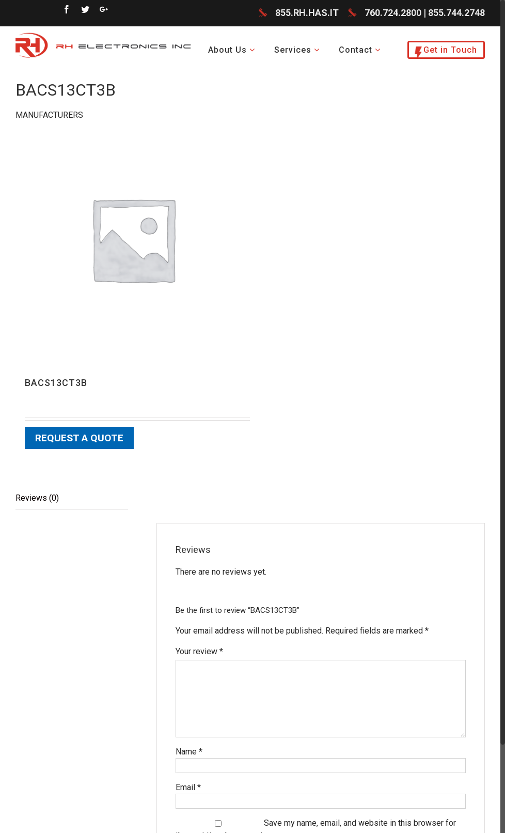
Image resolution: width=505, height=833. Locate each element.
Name (189, 752)
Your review (199, 651)
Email (188, 787)
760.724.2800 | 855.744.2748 (425, 12)
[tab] (71, 498)
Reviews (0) (37, 498)
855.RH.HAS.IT (307, 12)
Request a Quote (79, 438)
